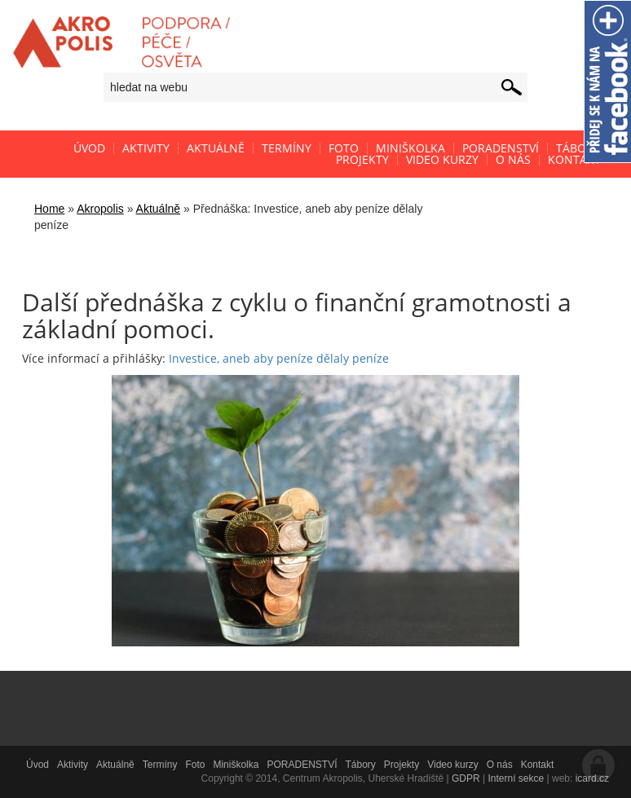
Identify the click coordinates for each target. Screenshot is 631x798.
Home (49, 208)
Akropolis (100, 208)
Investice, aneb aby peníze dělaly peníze (279, 358)
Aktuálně (158, 208)
